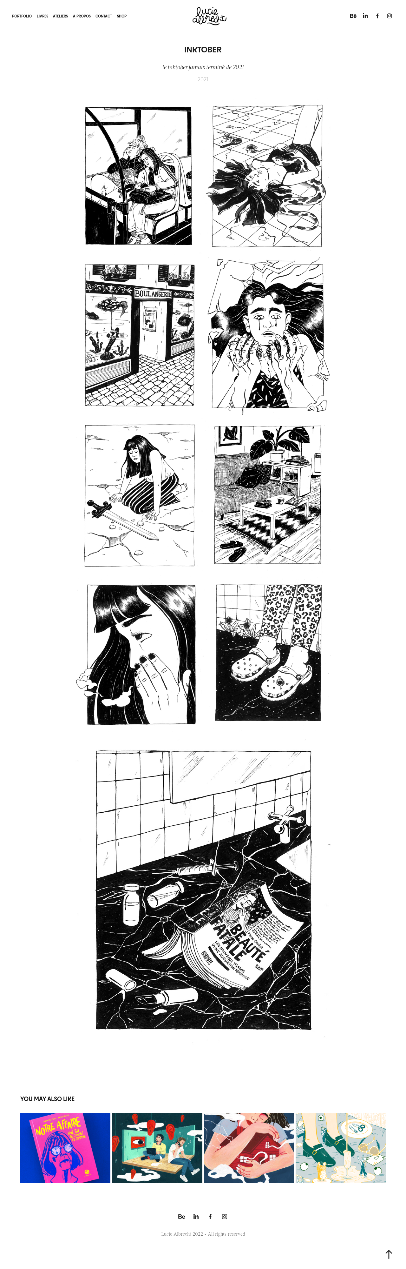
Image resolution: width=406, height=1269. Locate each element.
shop (122, 15)
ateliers (60, 15)
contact (103, 15)
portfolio (22, 15)
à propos (82, 15)
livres (42, 15)
